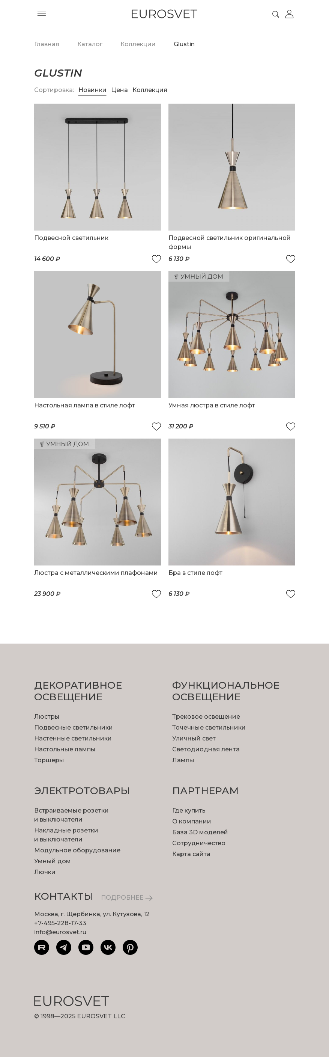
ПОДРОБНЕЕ (127, 897)
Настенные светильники (73, 738)
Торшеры (49, 760)
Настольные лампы (65, 749)
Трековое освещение (206, 716)
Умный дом (52, 861)
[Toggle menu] (41, 13)
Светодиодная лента (206, 749)
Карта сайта (191, 854)
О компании (191, 821)
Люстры (47, 716)
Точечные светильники (209, 727)
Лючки (45, 872)
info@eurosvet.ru (60, 932)
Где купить (189, 810)
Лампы (183, 760)
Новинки (92, 89)
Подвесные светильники (73, 727)
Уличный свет (194, 738)
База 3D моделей (200, 832)
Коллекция (149, 89)
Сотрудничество (198, 843)
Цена (120, 89)
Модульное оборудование (77, 850)
